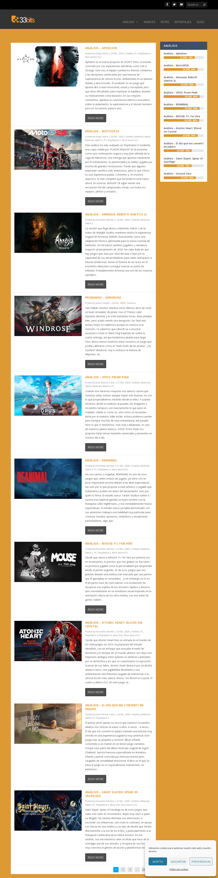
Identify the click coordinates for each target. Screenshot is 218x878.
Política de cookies (178, 869)
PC (135, 42)
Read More (95, 107)
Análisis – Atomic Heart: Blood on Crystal (113, 613)
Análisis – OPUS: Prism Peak (107, 366)
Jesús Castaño (103, 291)
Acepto (158, 861)
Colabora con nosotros (133, 874)
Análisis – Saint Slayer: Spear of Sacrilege (111, 783)
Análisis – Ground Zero (178, 162)
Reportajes (183, 17)
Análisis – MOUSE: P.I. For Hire (109, 532)
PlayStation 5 (144, 42)
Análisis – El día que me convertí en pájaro (114, 696)
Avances (150, 17)
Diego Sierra (102, 42)
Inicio (100, 874)
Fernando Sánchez (105, 208)
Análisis (128, 17)
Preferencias (201, 861)
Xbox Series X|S (93, 46)
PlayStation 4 (91, 624)
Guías (201, 17)
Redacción (112, 874)
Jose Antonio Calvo (105, 371)
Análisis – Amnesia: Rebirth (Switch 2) (116, 203)
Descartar (178, 861)
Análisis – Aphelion (101, 37)
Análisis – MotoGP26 (102, 120)
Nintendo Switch (142, 125)
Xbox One (118, 624)
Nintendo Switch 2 (94, 129)
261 (144, 858)
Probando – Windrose (103, 287)
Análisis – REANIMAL (101, 449)
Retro (165, 17)
